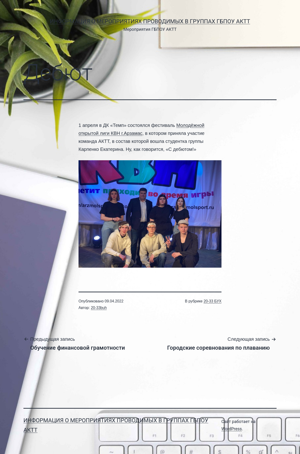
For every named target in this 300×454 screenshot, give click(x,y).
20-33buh (99, 308)
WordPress (231, 428)
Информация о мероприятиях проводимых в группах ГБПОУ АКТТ (150, 21)
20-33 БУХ (212, 301)
